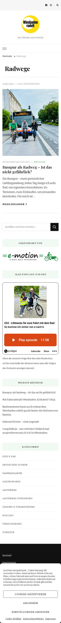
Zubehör (8, 532)
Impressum (50, 619)
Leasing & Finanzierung (18, 507)
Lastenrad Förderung (17, 498)
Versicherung (12, 524)
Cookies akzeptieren (30, 594)
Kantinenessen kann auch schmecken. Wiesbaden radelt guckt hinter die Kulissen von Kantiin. (30, 410)
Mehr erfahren (14, 204)
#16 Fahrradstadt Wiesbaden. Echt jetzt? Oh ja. (29, 399)
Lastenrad (9, 490)
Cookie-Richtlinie (13, 619)
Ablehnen (30, 603)
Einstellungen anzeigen (30, 612)
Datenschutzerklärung (33, 619)
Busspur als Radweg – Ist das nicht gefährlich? (27, 169)
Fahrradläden (12, 473)
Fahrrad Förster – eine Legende (20, 421)
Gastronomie (11, 481)
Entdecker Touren (15, 465)
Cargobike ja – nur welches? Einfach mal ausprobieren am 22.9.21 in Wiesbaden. (25, 430)
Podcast (8, 515)
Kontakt (7, 555)
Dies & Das (40, 162)
